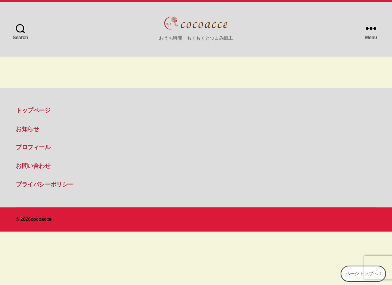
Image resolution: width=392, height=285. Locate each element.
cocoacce (40, 219)
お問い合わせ (33, 165)
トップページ (33, 110)
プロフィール (33, 147)
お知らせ (27, 128)
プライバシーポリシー (45, 184)
